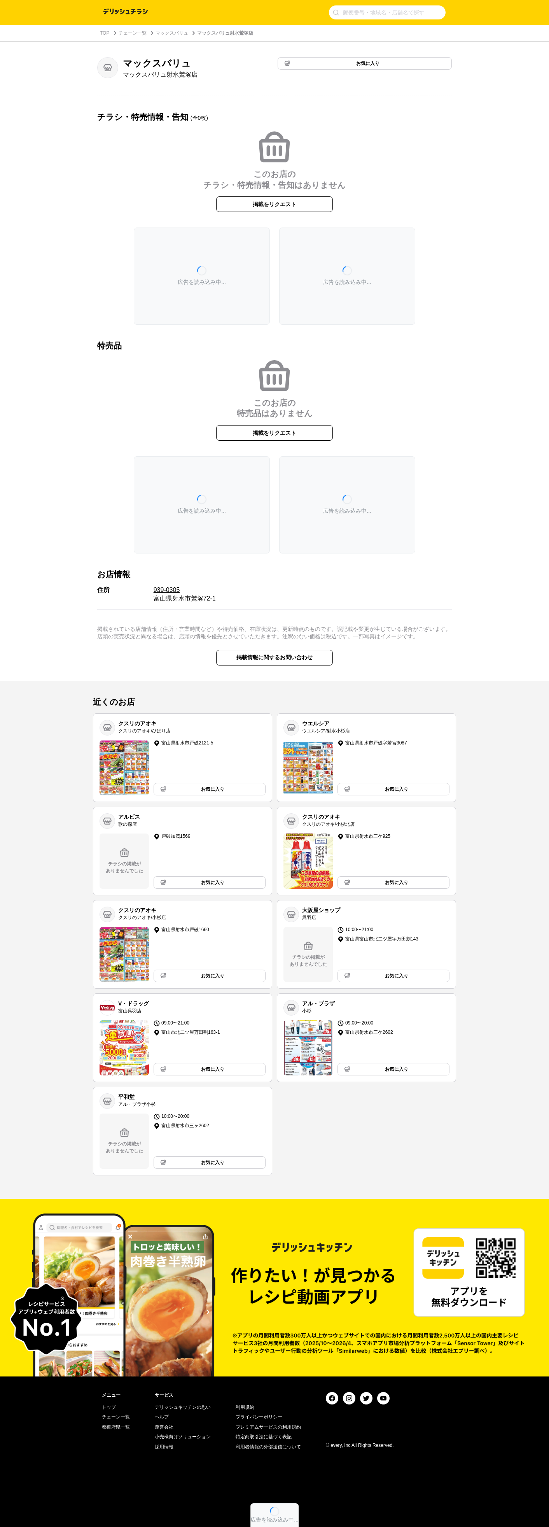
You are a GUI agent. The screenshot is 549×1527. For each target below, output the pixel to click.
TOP (104, 33)
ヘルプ (162, 1417)
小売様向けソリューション (183, 1436)
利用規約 (245, 1407)
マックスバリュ (172, 33)
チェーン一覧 (133, 33)
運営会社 (164, 1427)
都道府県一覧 (116, 1427)
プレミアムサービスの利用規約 (268, 1427)
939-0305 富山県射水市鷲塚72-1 (185, 594)
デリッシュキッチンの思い (183, 1407)
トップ (109, 1407)
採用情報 (164, 1447)
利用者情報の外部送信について (268, 1447)
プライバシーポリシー (259, 1417)
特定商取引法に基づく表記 (264, 1436)
